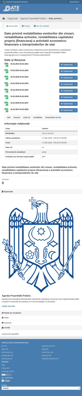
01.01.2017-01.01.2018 (19, 109)
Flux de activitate (41, 26)
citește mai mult (8, 306)
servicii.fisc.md (47, 352)
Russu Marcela (47, 133)
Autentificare (74, 2)
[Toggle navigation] (77, 9)
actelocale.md (6, 359)
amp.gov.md (46, 355)
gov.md (4, 346)
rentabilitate (37, 117)
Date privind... (56, 18)
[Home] (3, 18)
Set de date (12, 26)
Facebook (6, 323)
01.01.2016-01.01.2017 (19, 103)
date (8, 117)
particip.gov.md (7, 355)
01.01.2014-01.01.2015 (19, 90)
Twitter (5, 318)
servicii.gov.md (7, 352)
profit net (26, 117)
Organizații (12, 18)
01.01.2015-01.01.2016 (19, 96)
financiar (17, 117)
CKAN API (5, 368)
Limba (4, 385)
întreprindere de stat (53, 117)
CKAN (5, 380)
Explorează (67, 65)
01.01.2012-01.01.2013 (19, 77)
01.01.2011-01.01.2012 (19, 64)
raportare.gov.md (48, 346)
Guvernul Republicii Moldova (15, 2)
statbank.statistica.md (50, 359)
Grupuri (26, 26)
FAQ (3, 365)
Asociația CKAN (7, 371)
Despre (5, 362)
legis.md (45, 349)
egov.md (4, 349)
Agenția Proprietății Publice (33, 18)
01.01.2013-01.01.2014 (19, 83)
